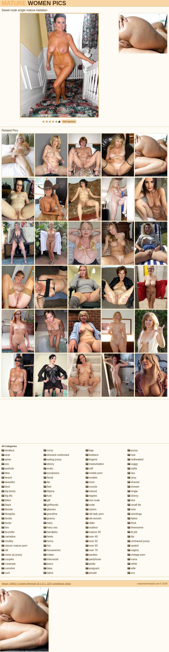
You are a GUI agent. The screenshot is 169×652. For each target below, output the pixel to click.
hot (47, 545)
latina (48, 572)
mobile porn (94, 473)
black (6, 504)
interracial (51, 559)
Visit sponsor (69, 121)
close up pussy (12, 554)
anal (6, 455)
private (91, 572)
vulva (132, 559)
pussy (133, 450)
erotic (48, 468)
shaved (133, 482)
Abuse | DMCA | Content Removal (19, 583)
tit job (132, 532)
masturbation (95, 464)
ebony (49, 464)
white (132, 563)
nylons (91, 509)
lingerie (91, 459)
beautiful (8, 482)
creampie (9, 563)
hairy (48, 523)
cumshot (8, 568)
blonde (7, 509)
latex (48, 568)
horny (48, 541)
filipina (49, 491)
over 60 (92, 545)
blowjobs (8, 513)
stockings (135, 513)
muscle (91, 486)
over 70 (92, 550)
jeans (48, 563)
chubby (7, 541)
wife (132, 568)
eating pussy (53, 459)
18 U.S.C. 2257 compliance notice (54, 583)
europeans (51, 473)
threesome (135, 527)
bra (5, 527)
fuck (48, 495)
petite (90, 563)
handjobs (50, 532)
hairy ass (50, 527)
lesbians (92, 455)
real (131, 455)
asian (6, 459)
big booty (8, 491)
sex (131, 473)
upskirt (133, 545)
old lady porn (95, 513)
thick (132, 523)
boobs (7, 518)
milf (89, 468)
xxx (131, 572)
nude (90, 504)
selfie (132, 468)
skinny (133, 495)
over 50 (92, 541)
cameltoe (8, 536)
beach (7, 477)
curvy (48, 450)
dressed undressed (56, 455)
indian (49, 554)
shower (133, 486)
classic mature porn (14, 545)
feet (47, 486)
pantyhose (93, 559)
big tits (7, 495)
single (133, 491)
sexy (132, 477)
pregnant (92, 568)
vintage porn (136, 554)
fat (47, 482)
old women (94, 518)
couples (8, 559)
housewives (52, 550)
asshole (8, 468)
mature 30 (93, 532)
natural (91, 491)
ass (5, 464)
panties (91, 554)
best (6, 486)
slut (131, 500)
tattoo (132, 518)
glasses (50, 509)
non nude (93, 500)
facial (48, 477)
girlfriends (51, 504)
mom (90, 482)
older (90, 523)
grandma (50, 513)
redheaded (135, 459)
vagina (133, 550)
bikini (6, 500)
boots (6, 523)
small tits (134, 504)
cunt (6, 572)
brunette (8, 532)
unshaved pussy (139, 541)
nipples (91, 495)
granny (49, 518)
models (91, 477)
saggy (133, 464)
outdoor (92, 527)
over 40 (92, 536)
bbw (6, 473)
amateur (8, 450)
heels (48, 536)
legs (90, 450)
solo (132, 509)
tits (131, 536)
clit (5, 550)
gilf (47, 500)
